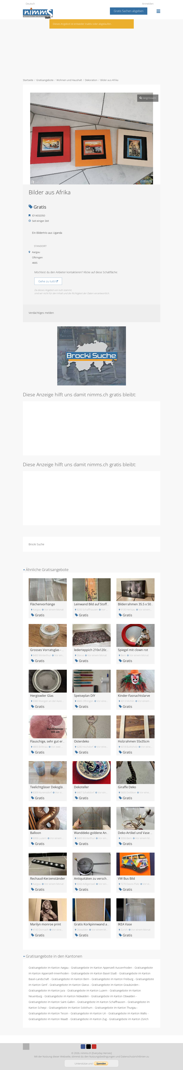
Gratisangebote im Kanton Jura (47, 990)
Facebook (83, 1046)
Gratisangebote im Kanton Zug (88, 1019)
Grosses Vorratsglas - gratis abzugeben (58, 650)
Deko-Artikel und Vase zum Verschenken (147, 833)
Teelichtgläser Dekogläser (48, 787)
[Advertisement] (91, 47)
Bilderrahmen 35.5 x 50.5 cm (138, 604)
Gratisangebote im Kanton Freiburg (112, 979)
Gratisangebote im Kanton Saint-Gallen (52, 1002)
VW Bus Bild (126, 878)
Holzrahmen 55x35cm (133, 741)
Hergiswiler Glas (41, 696)
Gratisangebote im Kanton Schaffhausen (101, 1002)
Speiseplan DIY (84, 696)
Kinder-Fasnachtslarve (134, 696)
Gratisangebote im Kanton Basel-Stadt (94, 973)
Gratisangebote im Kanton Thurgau (115, 1007)
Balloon (35, 833)
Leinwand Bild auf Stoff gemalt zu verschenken (107, 604)
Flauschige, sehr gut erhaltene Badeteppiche (62, 741)
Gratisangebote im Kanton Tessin (48, 1013)
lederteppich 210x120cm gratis (96, 650)
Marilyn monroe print (45, 924)
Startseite (28, 80)
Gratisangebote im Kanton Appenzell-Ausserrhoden (101, 967)
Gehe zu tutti (48, 281)
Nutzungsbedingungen (102, 1056)
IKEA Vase (125, 924)
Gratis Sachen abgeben (128, 11)
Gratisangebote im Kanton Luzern (87, 990)
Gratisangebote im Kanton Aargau (49, 967)
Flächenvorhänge (42, 604)
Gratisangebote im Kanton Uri (88, 1013)
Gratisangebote (44, 80)
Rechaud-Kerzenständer (47, 878)
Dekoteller (81, 787)
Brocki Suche (36, 544)
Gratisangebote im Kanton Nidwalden (66, 996)
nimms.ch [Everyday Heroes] (96, 1053)
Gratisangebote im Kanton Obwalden (113, 996)
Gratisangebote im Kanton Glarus (69, 985)
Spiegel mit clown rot (133, 650)
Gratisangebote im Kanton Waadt (48, 1019)
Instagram (99, 1046)
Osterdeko (81, 741)
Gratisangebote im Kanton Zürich (128, 1019)
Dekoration (91, 80)
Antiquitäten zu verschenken (94, 878)
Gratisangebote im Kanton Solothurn (70, 1007)
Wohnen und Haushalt (69, 80)
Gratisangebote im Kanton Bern (70, 979)
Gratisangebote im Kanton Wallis (127, 1013)
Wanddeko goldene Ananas (93, 833)
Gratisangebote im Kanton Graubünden (115, 985)
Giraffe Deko (127, 787)
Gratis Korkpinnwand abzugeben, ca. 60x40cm (107, 924)
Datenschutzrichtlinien (133, 1056)
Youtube (94, 1046)
